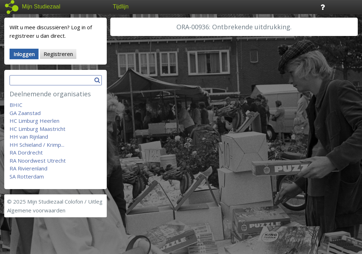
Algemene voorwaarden (36, 210)
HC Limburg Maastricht (37, 128)
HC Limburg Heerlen (34, 120)
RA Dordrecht (26, 152)
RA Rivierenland (28, 168)
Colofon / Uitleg (84, 201)
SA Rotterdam (27, 176)
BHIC (16, 104)
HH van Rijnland (29, 136)
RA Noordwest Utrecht (38, 160)
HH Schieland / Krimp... (37, 144)
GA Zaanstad (25, 112)
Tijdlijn (121, 7)
